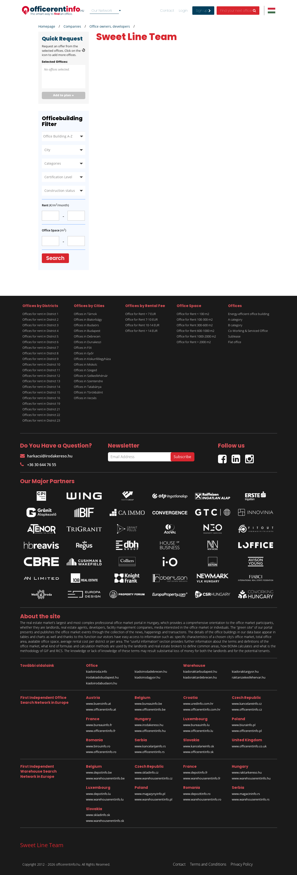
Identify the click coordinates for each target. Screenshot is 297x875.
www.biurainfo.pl (243, 725)
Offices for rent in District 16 (41, 398)
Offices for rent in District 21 (41, 409)
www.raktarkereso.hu (247, 772)
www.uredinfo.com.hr (198, 703)
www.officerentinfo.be (150, 709)
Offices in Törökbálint (88, 392)
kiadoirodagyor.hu (147, 677)
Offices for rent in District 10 (41, 364)
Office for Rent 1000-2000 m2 (196, 336)
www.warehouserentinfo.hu (251, 778)
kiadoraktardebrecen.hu (200, 677)
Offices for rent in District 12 (41, 376)
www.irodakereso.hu (149, 725)
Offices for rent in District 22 (41, 415)
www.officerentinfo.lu (198, 731)
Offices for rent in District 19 (41, 403)
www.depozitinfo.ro (197, 794)
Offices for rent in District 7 (40, 347)
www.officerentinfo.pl (247, 731)
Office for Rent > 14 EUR (141, 331)
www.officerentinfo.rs (150, 752)
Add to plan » (63, 95)
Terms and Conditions (208, 864)
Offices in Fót (83, 347)
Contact (167, 10)
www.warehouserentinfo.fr (201, 778)
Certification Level (58, 177)
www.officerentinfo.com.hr (201, 709)
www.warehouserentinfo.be (105, 778)
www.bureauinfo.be (148, 703)
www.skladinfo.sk (98, 815)
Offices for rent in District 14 (41, 387)
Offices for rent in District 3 (40, 325)
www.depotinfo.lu (98, 794)
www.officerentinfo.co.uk (249, 746)
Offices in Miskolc (85, 364)
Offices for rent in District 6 (40, 342)
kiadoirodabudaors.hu (101, 683)
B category (235, 325)
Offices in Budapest (87, 331)
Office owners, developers (109, 26)
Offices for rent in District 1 (40, 314)
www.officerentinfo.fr (100, 731)
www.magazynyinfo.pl (150, 794)
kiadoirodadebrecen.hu (151, 671)
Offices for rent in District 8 (40, 353)
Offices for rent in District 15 (41, 392)
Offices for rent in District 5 (40, 336)
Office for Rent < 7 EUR (140, 314)
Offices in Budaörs (86, 325)
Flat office (234, 342)
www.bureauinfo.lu (196, 725)
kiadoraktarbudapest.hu (200, 671)
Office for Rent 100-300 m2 (195, 319)
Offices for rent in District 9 (40, 359)
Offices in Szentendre (88, 381)
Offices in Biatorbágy (88, 319)
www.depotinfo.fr (195, 772)
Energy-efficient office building (248, 314)
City (47, 150)
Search (55, 258)
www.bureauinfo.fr (99, 725)
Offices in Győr (84, 353)
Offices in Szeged (85, 370)
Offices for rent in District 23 (41, 420)
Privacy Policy (242, 864)
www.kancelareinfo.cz (247, 703)
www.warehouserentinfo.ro (202, 799)
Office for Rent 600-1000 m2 (195, 331)
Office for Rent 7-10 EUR (141, 319)
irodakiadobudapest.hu (102, 677)
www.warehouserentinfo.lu (105, 799)
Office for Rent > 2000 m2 (194, 342)
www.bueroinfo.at (98, 703)
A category (235, 319)
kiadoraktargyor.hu (245, 671)
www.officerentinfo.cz (247, 709)
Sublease (234, 336)
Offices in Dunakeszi (87, 342)
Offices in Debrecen (87, 336)
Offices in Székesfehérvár (91, 376)
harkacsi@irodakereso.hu (46, 456)
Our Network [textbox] (102, 10)
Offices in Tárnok (85, 314)
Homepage (46, 26)
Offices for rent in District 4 (40, 331)
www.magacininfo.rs (246, 794)
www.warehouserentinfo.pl (153, 799)
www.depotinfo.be (99, 772)
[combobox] (106, 10)
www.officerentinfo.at (101, 709)
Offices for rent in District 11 (41, 370)
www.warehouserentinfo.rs (250, 799)
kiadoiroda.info (96, 671)
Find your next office (238, 10)
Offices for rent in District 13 (41, 381)
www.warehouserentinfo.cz (153, 778)
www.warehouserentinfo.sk (105, 821)
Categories (52, 163)
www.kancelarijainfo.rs (150, 746)
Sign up (203, 10)
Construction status (59, 190)
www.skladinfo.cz (146, 772)
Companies (72, 26)
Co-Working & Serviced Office (248, 331)
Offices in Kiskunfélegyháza (92, 359)
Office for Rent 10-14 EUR (142, 325)
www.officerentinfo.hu (150, 731)
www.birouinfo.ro (98, 746)
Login (183, 10)
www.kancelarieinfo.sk (198, 746)
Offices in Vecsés (85, 398)
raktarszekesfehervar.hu (248, 677)
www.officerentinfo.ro (101, 752)
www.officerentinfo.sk (198, 752)
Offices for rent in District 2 (40, 319)
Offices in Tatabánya (87, 387)
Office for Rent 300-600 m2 (195, 325)
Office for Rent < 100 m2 (193, 314)
